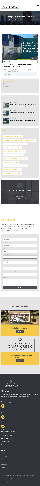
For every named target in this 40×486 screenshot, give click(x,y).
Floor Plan (5, 260)
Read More (7, 74)
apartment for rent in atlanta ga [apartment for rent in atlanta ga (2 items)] (13, 154)
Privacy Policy (15, 478)
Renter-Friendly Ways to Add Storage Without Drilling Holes (18, 65)
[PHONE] (3, 417)
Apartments (6, 86)
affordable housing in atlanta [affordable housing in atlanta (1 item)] (12, 147)
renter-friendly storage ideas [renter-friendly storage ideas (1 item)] (12, 169)
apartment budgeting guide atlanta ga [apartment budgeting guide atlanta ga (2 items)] (14, 151)
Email (4, 248)
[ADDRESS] (3, 406)
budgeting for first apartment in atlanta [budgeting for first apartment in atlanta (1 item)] (15, 158)
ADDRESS (3, 409)
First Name (6, 237)
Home (7, 19)
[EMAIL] (3, 426)
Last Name (6, 243)
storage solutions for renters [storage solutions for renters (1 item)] (12, 173)
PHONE (2, 420)
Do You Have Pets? (8, 266)
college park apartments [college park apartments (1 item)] (11, 162)
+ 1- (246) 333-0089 (20, 198)
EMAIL (2, 429)
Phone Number (6, 254)
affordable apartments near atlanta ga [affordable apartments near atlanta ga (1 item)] (15, 143)
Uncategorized (7, 90)
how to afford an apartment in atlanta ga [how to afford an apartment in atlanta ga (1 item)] (15, 165)
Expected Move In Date (9, 271)
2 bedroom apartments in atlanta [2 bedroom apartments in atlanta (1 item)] (13, 136)
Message (5, 277)
